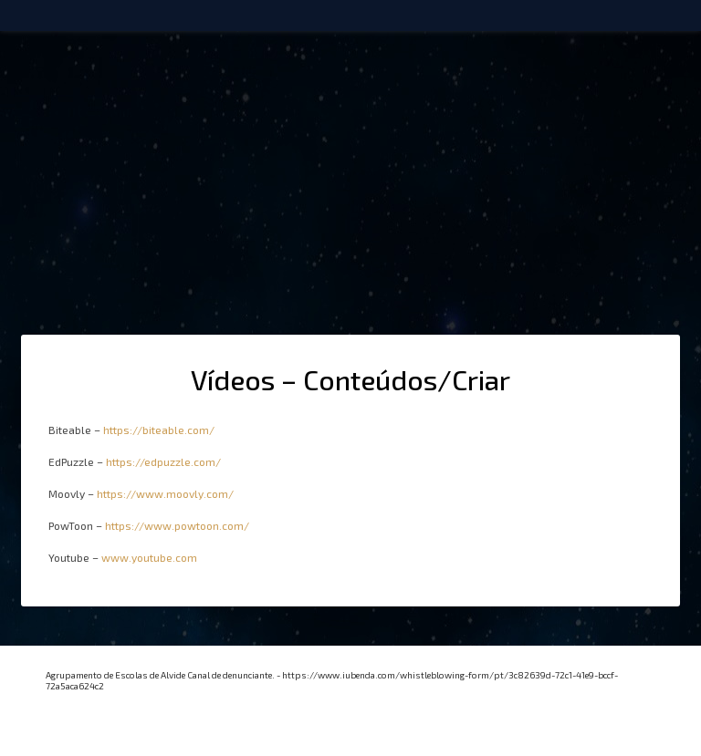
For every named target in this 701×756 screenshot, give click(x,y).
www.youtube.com (149, 557)
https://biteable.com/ (158, 429)
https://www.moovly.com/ (165, 493)
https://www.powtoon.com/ (177, 525)
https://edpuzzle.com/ (163, 461)
